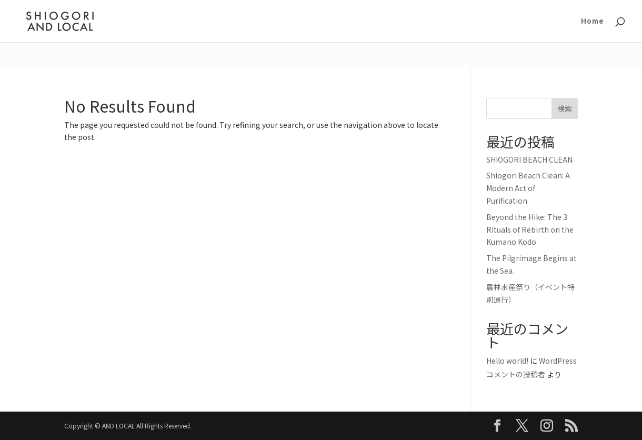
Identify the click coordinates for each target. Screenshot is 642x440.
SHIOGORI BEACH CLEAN (529, 159)
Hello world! (507, 360)
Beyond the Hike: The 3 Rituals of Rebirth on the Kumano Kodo (530, 229)
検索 (564, 108)
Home (592, 21)
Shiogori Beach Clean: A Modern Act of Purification (528, 188)
